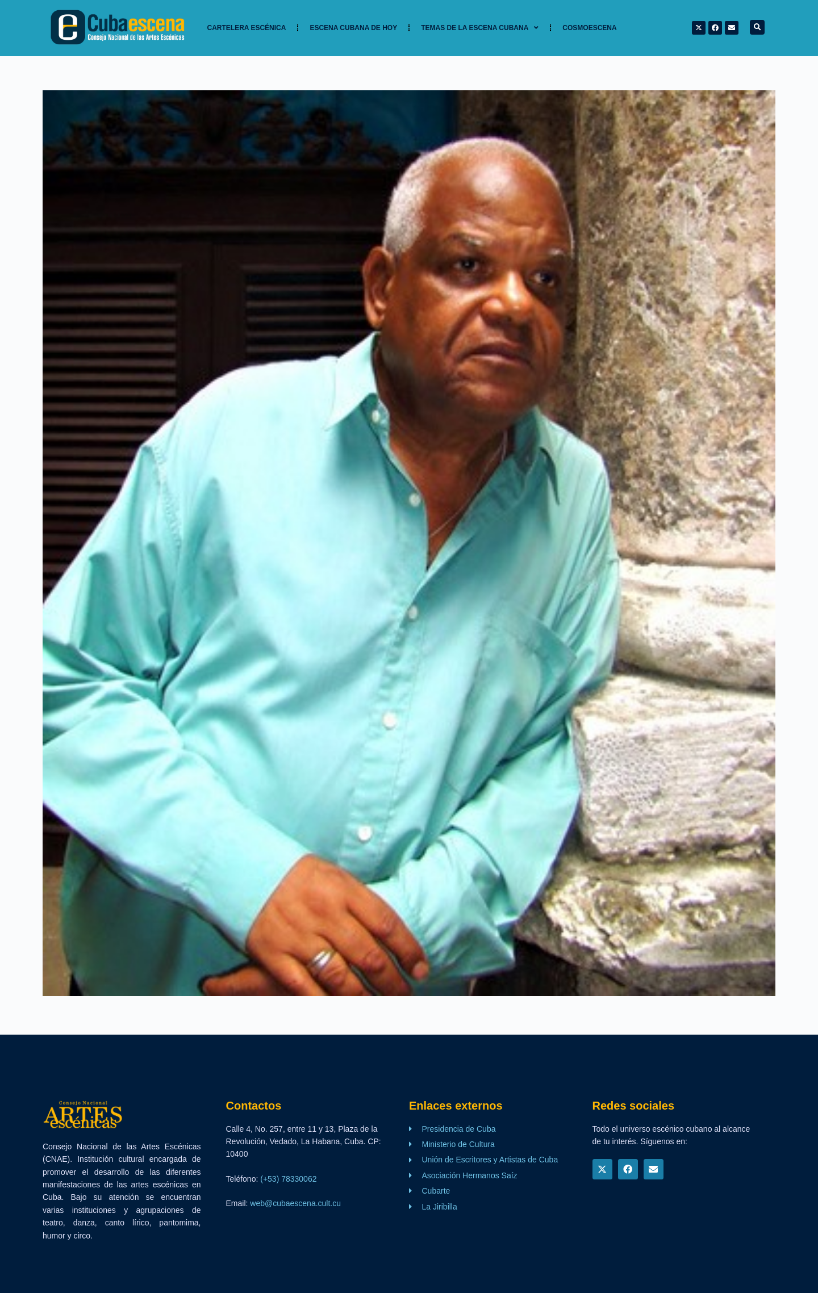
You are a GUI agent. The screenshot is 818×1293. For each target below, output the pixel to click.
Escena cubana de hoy (353, 28)
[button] (757, 27)
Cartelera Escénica (246, 28)
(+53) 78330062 (288, 1178)
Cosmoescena (589, 28)
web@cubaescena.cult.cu (295, 1203)
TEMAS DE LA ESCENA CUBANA (480, 28)
